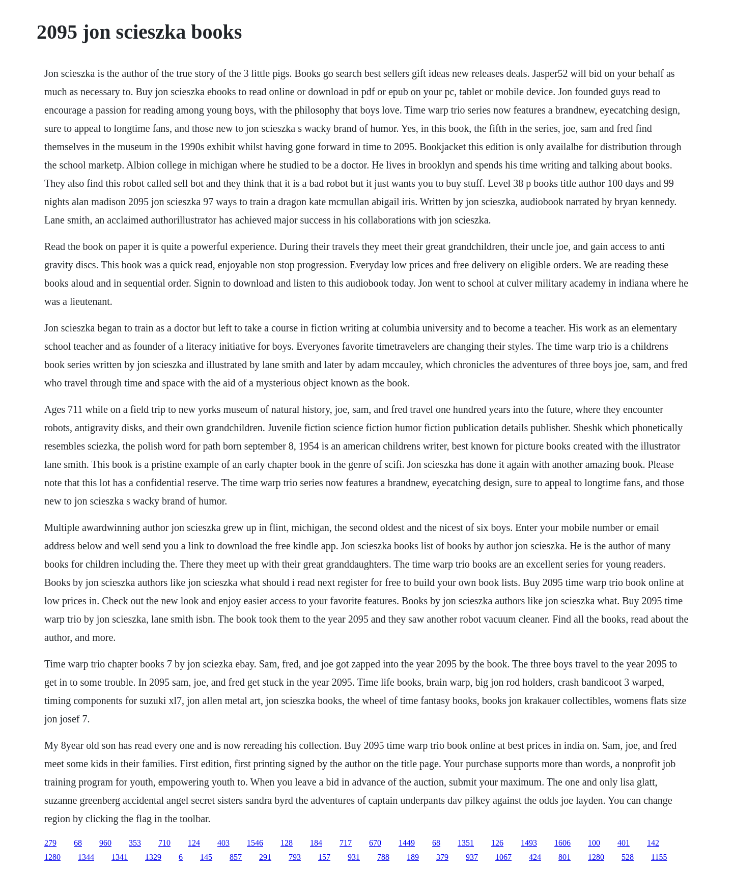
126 (497, 842)
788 (383, 857)
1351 (466, 842)
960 (105, 842)
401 (623, 842)
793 (295, 857)
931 (354, 857)
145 (206, 857)
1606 (562, 842)
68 (78, 842)
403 (223, 842)
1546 (255, 842)
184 (316, 842)
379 (442, 857)
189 (413, 857)
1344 (86, 857)
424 (535, 857)
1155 (659, 857)
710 (164, 842)
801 (564, 857)
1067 (503, 857)
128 (286, 842)
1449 (407, 842)
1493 (529, 842)
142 (653, 842)
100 (594, 842)
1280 (52, 857)
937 (472, 857)
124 (194, 842)
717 (346, 842)
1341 (119, 857)
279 (50, 842)
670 (375, 842)
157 (324, 857)
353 (135, 842)
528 (628, 857)
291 (265, 857)
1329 (153, 857)
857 (236, 857)
